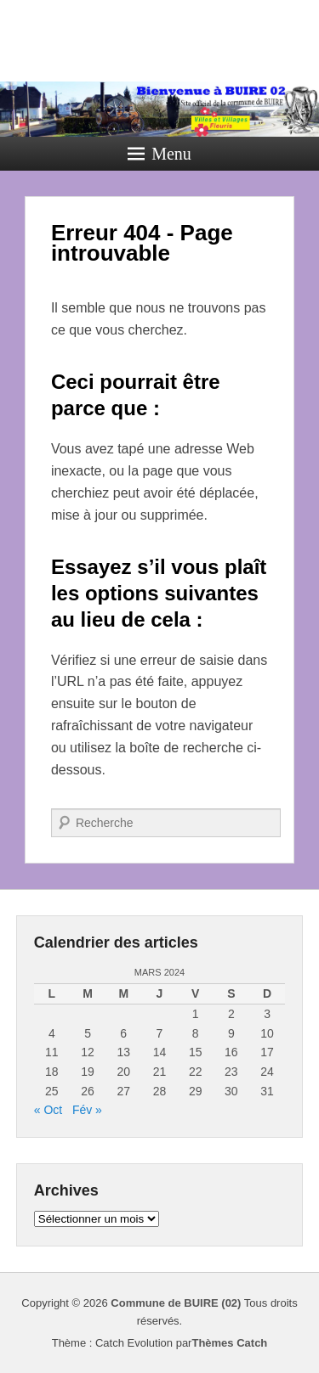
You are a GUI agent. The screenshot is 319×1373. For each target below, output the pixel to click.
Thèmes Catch (229, 1342)
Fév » (87, 1110)
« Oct (48, 1110)
